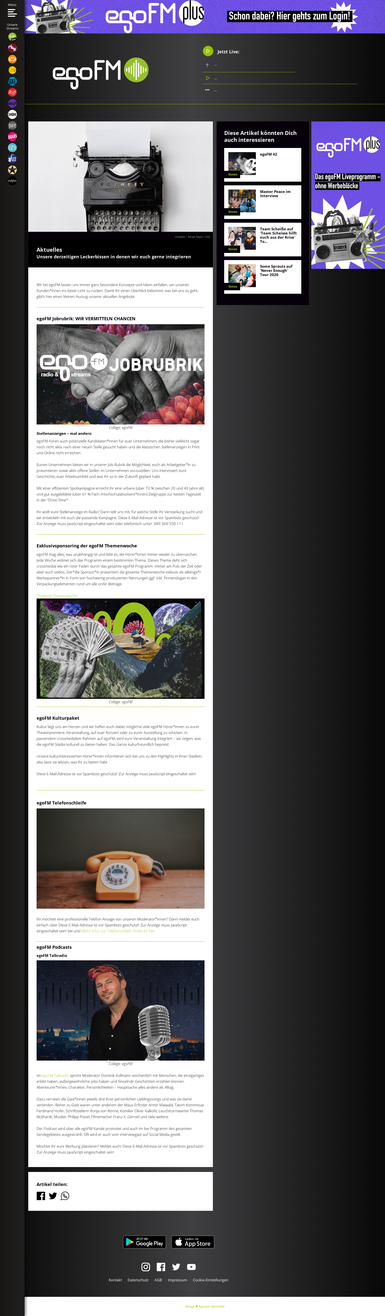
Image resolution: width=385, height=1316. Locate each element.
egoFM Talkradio (55, 1075)
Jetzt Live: (220, 51)
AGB (158, 1279)
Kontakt (115, 1279)
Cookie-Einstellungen (210, 1279)
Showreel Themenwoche (57, 595)
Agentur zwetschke (212, 1306)
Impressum (177, 1279)
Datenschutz (138, 1279)
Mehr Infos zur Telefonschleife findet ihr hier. (119, 930)
